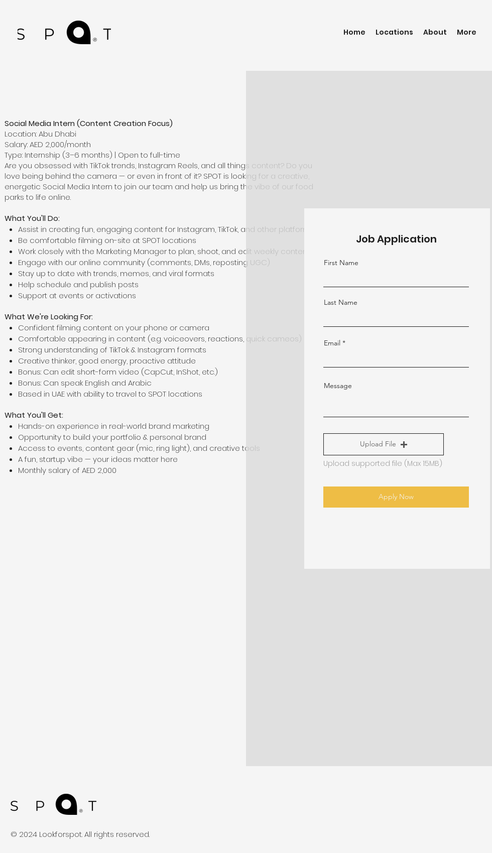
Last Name (340, 302)
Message (338, 385)
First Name (341, 262)
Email (332, 342)
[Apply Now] (396, 497)
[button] (383, 444)
